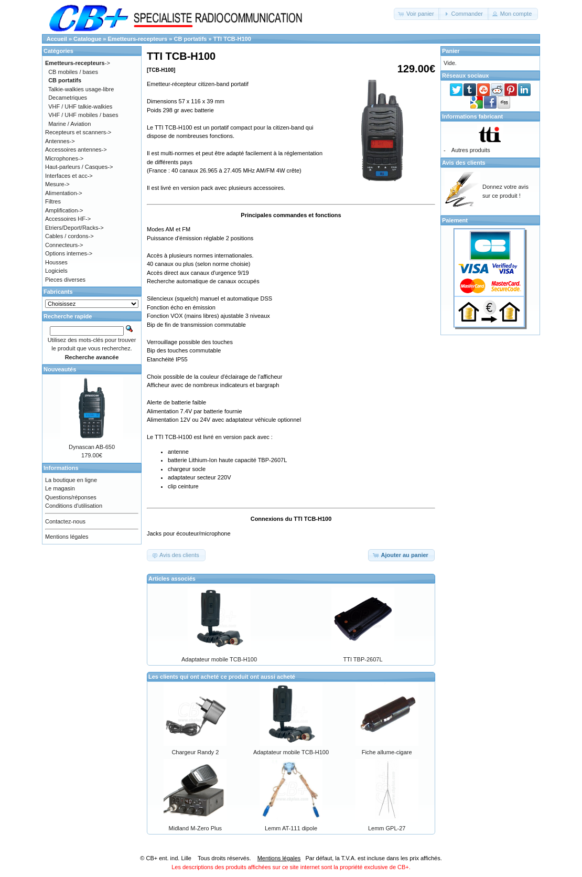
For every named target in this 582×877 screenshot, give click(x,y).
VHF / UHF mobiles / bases (83, 115)
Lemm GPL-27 (387, 828)
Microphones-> (64, 158)
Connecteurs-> (64, 245)
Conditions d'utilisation (73, 505)
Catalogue (87, 39)
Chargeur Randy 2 (195, 752)
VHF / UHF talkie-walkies (80, 106)
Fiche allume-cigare (387, 752)
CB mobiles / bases (73, 72)
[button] (417, 14)
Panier (451, 51)
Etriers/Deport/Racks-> (74, 227)
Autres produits (470, 150)
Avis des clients (464, 162)
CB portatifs (190, 39)
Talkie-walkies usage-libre (81, 89)
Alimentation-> (63, 193)
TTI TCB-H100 (232, 39)
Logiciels (56, 271)
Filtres (53, 201)
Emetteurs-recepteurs (138, 39)
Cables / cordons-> (69, 236)
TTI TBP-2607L (363, 659)
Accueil (57, 39)
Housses (56, 262)
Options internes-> (68, 253)
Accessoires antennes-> (76, 149)
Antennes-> (60, 141)
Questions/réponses (70, 497)
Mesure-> (57, 184)
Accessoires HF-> (68, 219)
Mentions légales (67, 536)
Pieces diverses (65, 279)
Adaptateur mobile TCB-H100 (219, 659)
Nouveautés (60, 369)
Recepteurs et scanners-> (78, 132)
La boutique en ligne (71, 480)
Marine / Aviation (69, 124)
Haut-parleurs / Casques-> (79, 167)
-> (77, 63)
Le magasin (60, 488)
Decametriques (67, 97)
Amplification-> (64, 210)
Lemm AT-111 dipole (291, 828)
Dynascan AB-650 (92, 447)
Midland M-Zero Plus (195, 828)
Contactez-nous (65, 521)
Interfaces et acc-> (69, 176)
